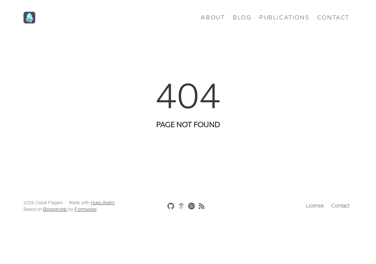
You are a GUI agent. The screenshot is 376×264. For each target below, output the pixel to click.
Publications (284, 18)
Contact (333, 18)
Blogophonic (55, 209)
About (212, 18)
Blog (242, 18)
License (315, 206)
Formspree (86, 209)
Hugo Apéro (103, 203)
